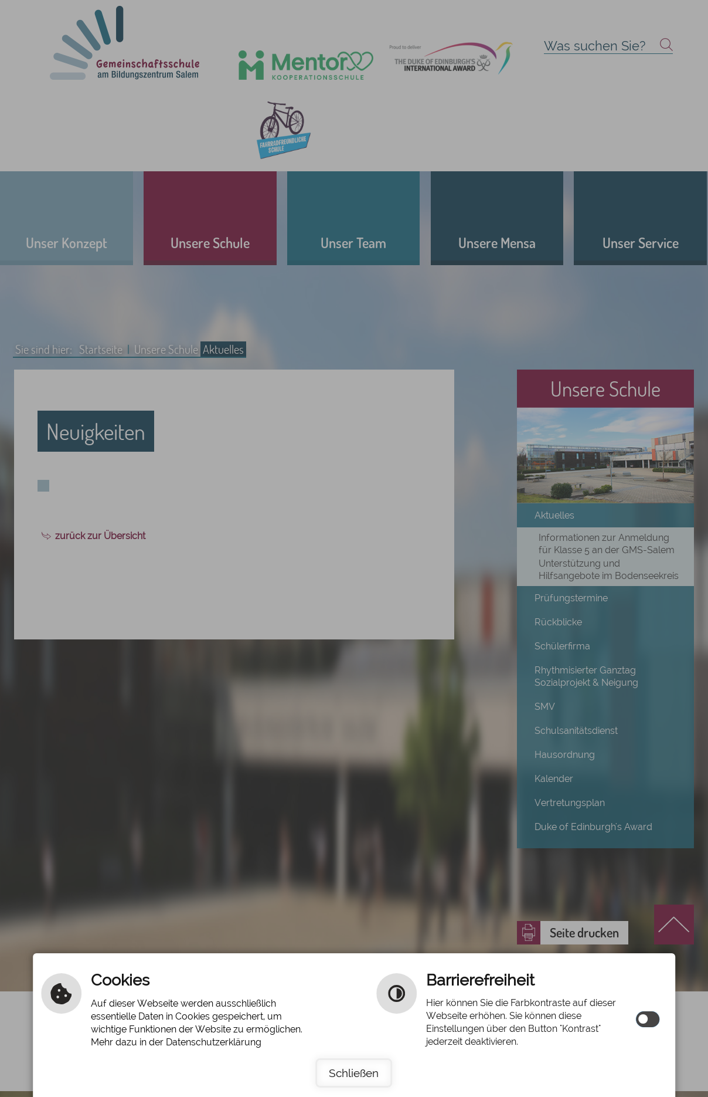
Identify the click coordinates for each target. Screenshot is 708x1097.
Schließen (354, 1072)
